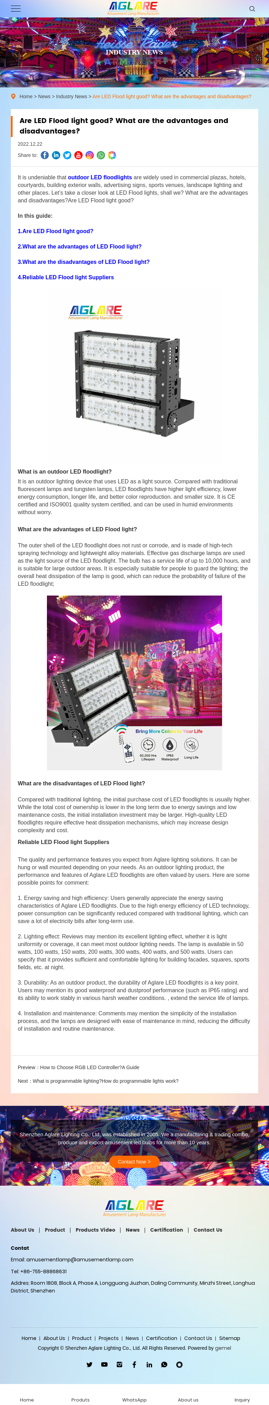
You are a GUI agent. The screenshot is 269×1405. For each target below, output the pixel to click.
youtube (78, 155)
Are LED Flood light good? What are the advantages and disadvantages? (171, 96)
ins (89, 155)
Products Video (95, 1230)
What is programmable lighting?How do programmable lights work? (106, 1081)
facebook (45, 155)
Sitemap (229, 1338)
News (44, 96)
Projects (109, 1338)
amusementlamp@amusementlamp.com (79, 1259)
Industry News (71, 96)
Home (26, 96)
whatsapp (101, 155)
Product (55, 1230)
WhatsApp (164, 1364)
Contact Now (134, 1161)
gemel (223, 1348)
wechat (112, 155)
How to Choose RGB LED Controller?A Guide (89, 1067)
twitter (67, 155)
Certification (166, 1230)
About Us (22, 1230)
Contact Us (208, 1230)
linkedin (56, 155)
